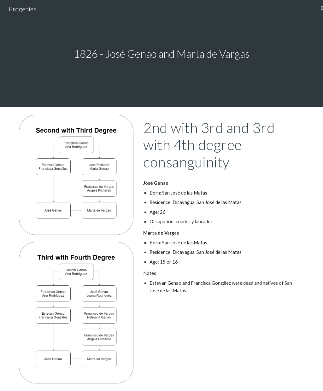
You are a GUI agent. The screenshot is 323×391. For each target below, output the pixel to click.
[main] (161, 53)
